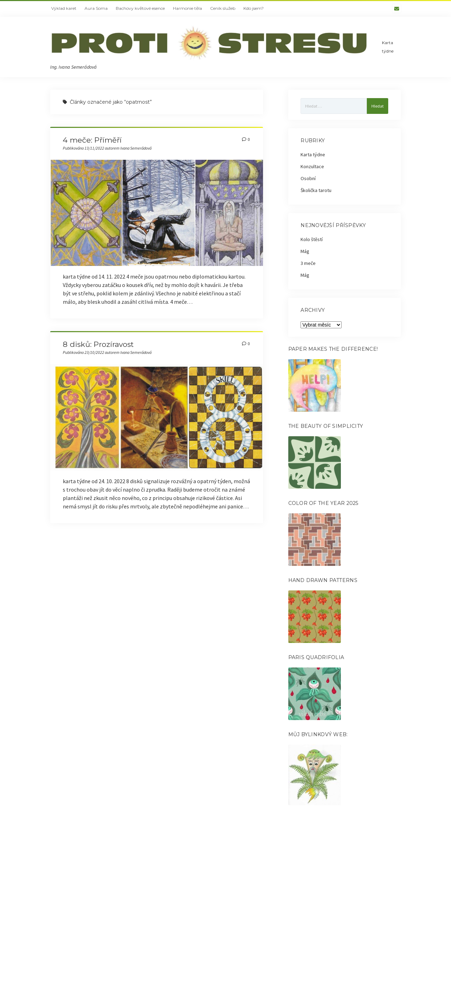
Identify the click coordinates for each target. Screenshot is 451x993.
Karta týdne (387, 47)
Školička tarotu (316, 190)
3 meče (308, 263)
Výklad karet (63, 8)
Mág (305, 251)
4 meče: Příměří (92, 140)
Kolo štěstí (312, 239)
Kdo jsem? (253, 8)
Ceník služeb (222, 8)
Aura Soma (96, 8)
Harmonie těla (187, 8)
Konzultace (312, 166)
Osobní (308, 178)
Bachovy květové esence (140, 8)
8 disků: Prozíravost (98, 344)
